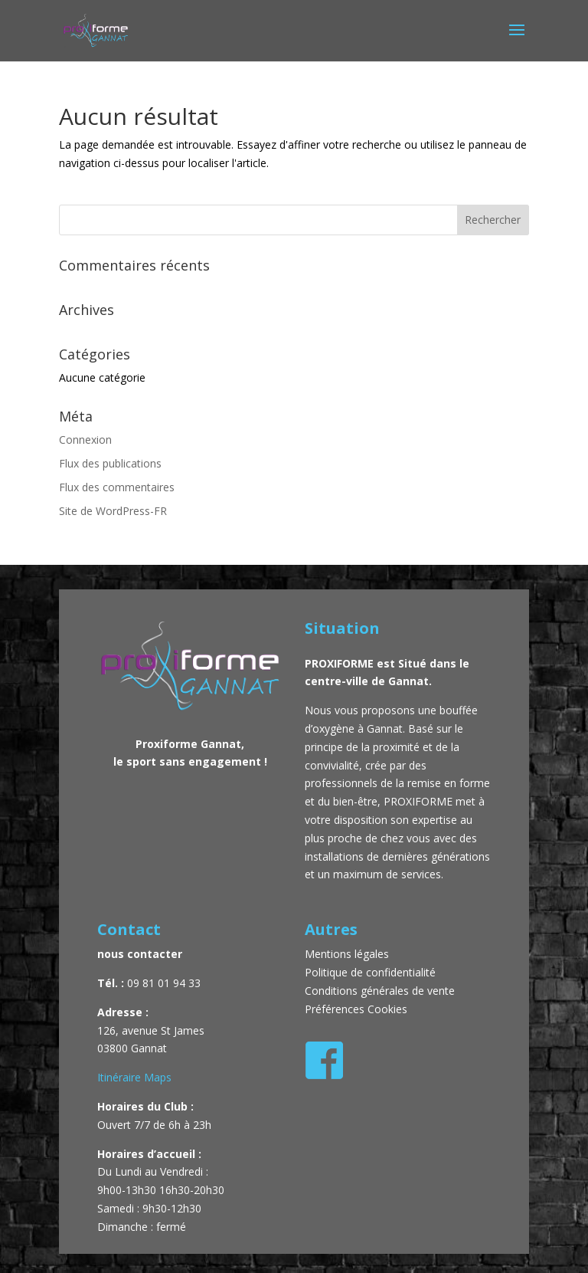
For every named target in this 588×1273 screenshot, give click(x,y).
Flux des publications (110, 463)
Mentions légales (348, 954)
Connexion (85, 439)
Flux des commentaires (117, 487)
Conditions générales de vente (380, 990)
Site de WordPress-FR (113, 511)
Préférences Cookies (356, 1009)
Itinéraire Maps (134, 1077)
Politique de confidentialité (370, 972)
